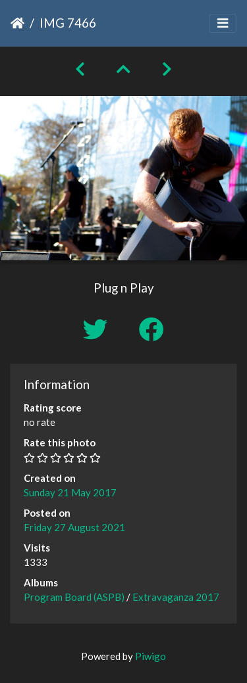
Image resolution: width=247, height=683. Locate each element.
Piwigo (150, 656)
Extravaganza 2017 (175, 597)
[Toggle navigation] (222, 23)
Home (17, 23)
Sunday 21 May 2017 (70, 492)
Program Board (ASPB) (74, 597)
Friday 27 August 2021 (74, 527)
